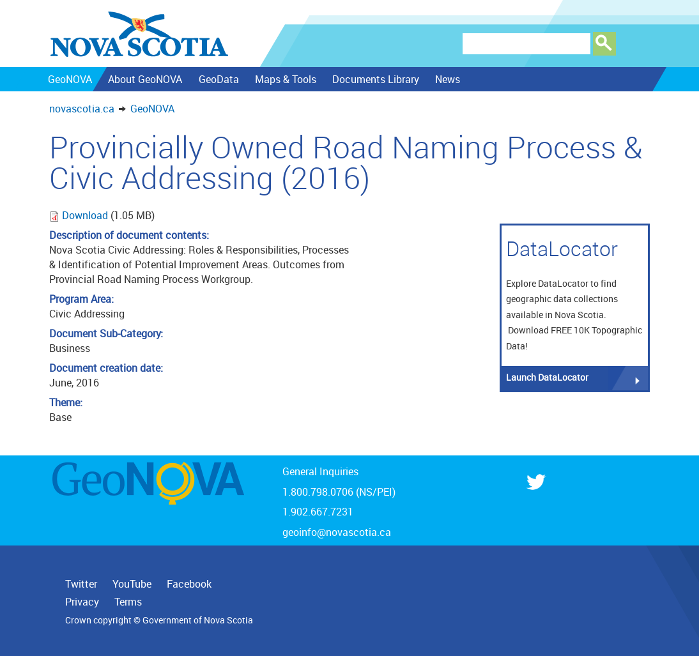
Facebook (189, 584)
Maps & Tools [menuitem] (285, 79)
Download (86, 215)
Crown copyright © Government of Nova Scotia (159, 620)
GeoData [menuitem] (218, 79)
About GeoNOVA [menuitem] (145, 79)
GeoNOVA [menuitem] (70, 79)
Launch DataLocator (547, 377)
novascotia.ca (81, 109)
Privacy (82, 602)
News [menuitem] (447, 79)
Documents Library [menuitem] (375, 79)
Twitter (81, 584)
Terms (128, 602)
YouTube (131, 584)
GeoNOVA (152, 109)
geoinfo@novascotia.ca (336, 532)
